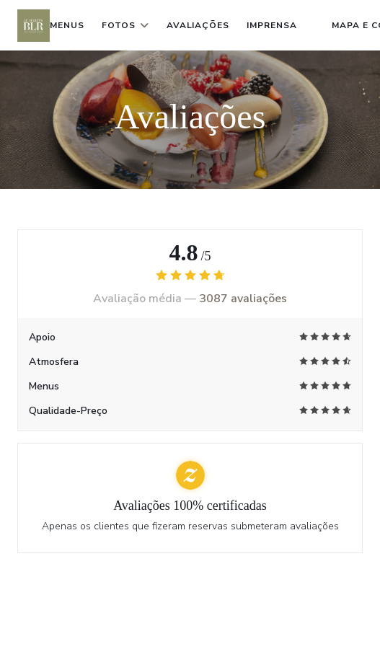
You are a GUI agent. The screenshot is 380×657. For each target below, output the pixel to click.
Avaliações (198, 25)
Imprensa (272, 25)
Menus (67, 25)
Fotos (125, 25)
